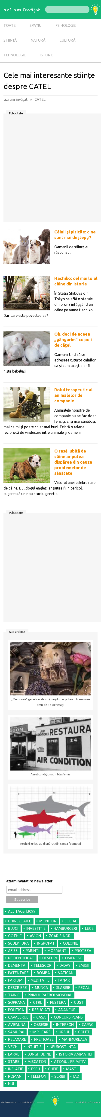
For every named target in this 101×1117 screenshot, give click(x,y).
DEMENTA (16, 965)
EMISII (84, 965)
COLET (84, 1032)
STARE (13, 1061)
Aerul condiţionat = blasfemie (50, 774)
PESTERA (58, 1002)
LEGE (89, 928)
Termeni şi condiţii (26, 1102)
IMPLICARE (41, 1032)
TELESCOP (42, 965)
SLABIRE (63, 987)
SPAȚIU (36, 25)
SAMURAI (16, 1032)
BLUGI (13, 928)
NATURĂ (38, 40)
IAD (76, 1076)
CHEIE (53, 1069)
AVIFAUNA (17, 1024)
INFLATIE (15, 1069)
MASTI (71, 1069)
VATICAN (65, 973)
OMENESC (73, 958)
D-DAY (64, 965)
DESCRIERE (17, 987)
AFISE (13, 951)
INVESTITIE (36, 928)
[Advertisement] (50, 169)
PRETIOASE (44, 1039)
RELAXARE (17, 1039)
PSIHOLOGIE (65, 25)
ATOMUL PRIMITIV (70, 1061)
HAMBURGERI (65, 928)
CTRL (37, 1002)
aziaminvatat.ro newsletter (29, 881)
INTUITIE (34, 1047)
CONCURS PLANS (68, 1017)
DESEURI (49, 958)
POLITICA (16, 1010)
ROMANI (15, 1076)
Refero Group (93, 1102)
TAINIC (14, 995)
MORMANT (57, 951)
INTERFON (65, 1024)
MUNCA (41, 987)
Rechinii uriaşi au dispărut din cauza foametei (50, 843)
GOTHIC (15, 936)
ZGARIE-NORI (60, 936)
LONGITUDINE (39, 1054)
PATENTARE (18, 973)
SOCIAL (70, 921)
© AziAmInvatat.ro (9, 1102)
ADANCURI (67, 1010)
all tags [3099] (22, 911)
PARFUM (15, 980)
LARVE (13, 1054)
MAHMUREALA (74, 1039)
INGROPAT (46, 943)
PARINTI (32, 951)
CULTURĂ (67, 40)
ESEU (35, 1069)
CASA (41, 1017)
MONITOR (47, 921)
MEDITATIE (40, 980)
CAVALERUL (18, 1017)
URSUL (64, 1032)
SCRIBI (59, 1076)
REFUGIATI (41, 1010)
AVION (35, 936)
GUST (79, 1002)
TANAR (64, 980)
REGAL (84, 987)
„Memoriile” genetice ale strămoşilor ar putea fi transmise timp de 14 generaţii (50, 702)
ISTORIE (46, 55)
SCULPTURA (18, 943)
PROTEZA (83, 951)
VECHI (13, 1047)
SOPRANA (16, 1002)
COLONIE (70, 943)
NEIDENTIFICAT (21, 958)
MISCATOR (37, 1061)
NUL (11, 1084)
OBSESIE (41, 1024)
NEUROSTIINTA (63, 1047)
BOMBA (43, 973)
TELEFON (38, 1076)
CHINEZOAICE (19, 921)
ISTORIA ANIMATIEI (75, 1054)
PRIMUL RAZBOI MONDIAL (50, 995)
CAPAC (87, 1024)
